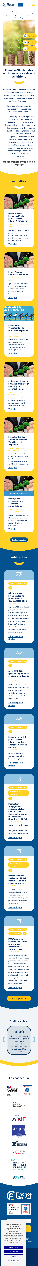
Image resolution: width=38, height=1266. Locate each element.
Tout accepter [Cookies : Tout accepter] (13, 1247)
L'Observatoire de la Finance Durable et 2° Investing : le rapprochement (18, 385)
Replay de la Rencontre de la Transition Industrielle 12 (16, 502)
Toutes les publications (19, 998)
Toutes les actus (19, 539)
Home (6, 12)
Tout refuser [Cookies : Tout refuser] (13, 1252)
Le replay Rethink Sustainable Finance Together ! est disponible (17, 440)
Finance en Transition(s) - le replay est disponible (18, 328)
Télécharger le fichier (15, 638)
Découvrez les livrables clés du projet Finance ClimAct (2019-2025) (17, 217)
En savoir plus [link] (13, 1261)
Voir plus (12, 244)
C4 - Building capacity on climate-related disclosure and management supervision (19, 13)
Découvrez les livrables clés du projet (19, 163)
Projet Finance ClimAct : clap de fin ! (18, 273)
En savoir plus (15, 837)
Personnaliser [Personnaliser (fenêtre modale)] (13, 1256)
